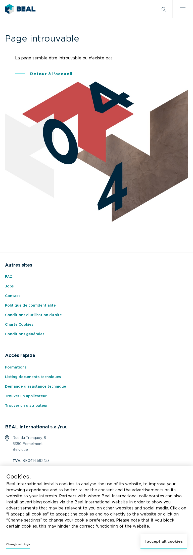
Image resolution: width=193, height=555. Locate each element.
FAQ (9, 277)
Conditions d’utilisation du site (33, 315)
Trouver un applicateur (26, 396)
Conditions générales (24, 334)
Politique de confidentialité (30, 305)
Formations (15, 367)
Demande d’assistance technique (35, 386)
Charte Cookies (19, 324)
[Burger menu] (182, 9)
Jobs (9, 286)
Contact (12, 296)
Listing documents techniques (33, 377)
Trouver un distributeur (26, 406)
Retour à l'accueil (51, 74)
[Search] (163, 9)
